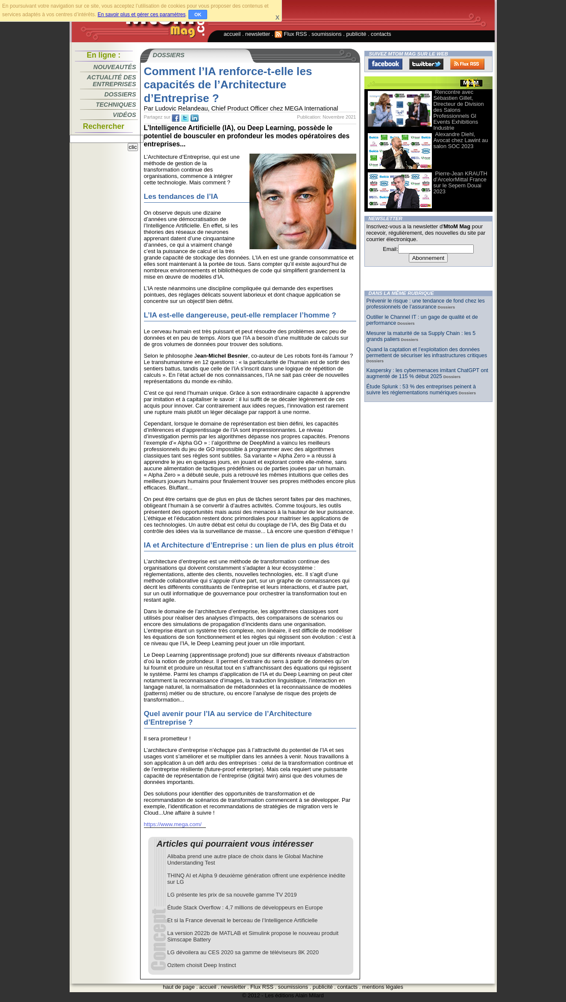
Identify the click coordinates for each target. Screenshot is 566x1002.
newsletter (257, 34)
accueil (232, 34)
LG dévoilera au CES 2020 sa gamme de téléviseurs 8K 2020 (243, 952)
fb (175, 118)
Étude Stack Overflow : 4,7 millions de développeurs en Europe (245, 907)
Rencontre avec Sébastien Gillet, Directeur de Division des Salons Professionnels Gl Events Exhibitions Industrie (459, 110)
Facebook (385, 64)
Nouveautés (115, 67)
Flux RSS (291, 34)
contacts (381, 34)
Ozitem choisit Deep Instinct (201, 965)
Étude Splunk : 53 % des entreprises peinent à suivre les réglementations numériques (421, 390)
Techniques (116, 104)
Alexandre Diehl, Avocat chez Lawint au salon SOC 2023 (461, 140)
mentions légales (382, 987)
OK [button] (198, 14)
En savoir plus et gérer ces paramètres (141, 14)
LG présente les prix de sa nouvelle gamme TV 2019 (232, 894)
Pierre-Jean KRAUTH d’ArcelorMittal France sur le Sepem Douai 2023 (460, 182)
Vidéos (124, 114)
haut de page (179, 987)
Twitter (426, 64)
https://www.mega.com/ (173, 824)
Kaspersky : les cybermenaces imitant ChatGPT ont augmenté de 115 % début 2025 (427, 373)
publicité (356, 34)
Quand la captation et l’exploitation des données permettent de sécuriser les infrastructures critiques (427, 352)
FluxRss (467, 64)
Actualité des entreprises (111, 80)
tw (185, 118)
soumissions (326, 34)
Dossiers (120, 94)
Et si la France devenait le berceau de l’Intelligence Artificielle (242, 920)
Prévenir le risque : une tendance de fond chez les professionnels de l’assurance (426, 304)
